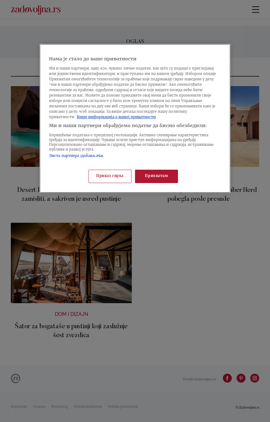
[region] (135, 118)
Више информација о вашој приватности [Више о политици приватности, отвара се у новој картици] (116, 117)
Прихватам (156, 176)
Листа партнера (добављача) (76, 156)
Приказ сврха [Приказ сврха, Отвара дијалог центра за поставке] (110, 176)
